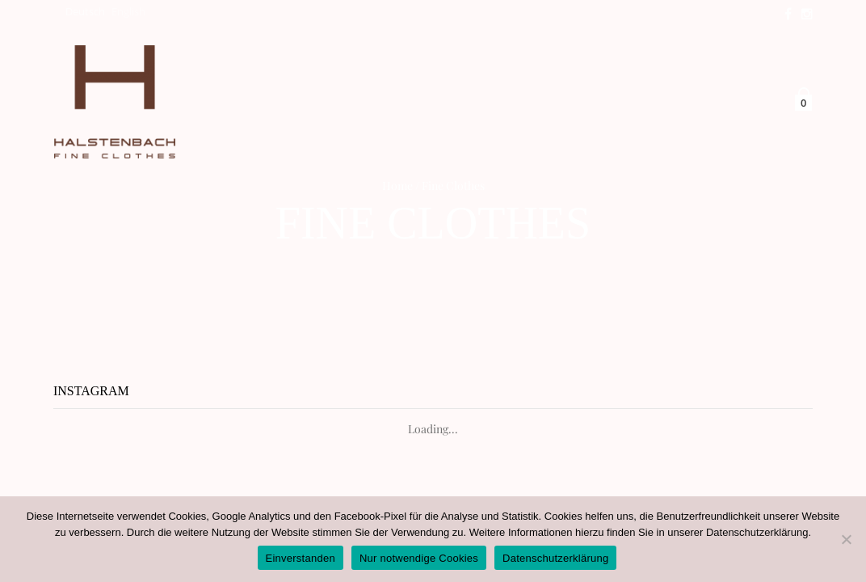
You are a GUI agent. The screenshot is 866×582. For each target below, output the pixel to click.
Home (397, 185)
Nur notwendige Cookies (418, 558)
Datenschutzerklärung (757, 532)
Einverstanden (300, 558)
